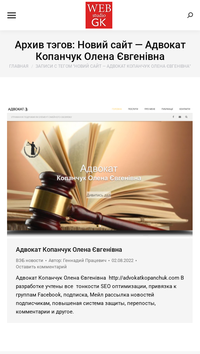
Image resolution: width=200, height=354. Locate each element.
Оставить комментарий (41, 266)
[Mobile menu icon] (11, 15)
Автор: (77, 260)
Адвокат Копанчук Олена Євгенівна (69, 249)
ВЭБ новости (29, 260)
